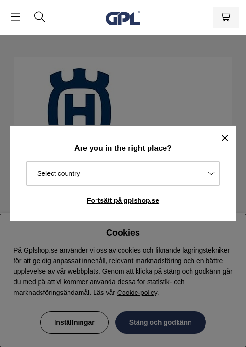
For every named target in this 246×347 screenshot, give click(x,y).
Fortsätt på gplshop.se (123, 200)
